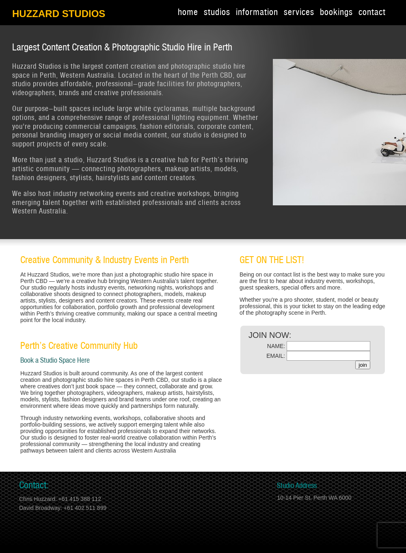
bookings (336, 12)
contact (372, 12)
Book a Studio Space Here (55, 360)
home (188, 12)
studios (217, 12)
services (299, 12)
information (257, 12)
